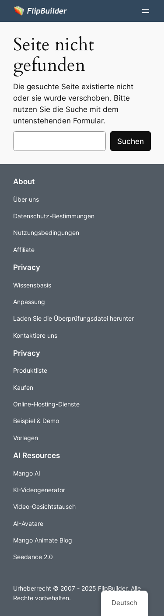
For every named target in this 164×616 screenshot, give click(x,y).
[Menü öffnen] (145, 11)
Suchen (130, 141)
